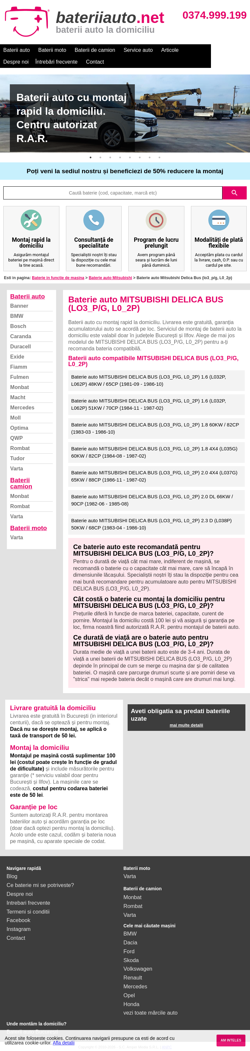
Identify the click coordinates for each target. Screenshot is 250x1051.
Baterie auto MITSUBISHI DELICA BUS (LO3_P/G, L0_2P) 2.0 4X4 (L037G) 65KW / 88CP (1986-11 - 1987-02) (154, 476)
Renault (132, 977)
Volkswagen (137, 969)
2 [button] (100, 157)
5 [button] (130, 157)
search (235, 193)
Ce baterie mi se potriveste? (40, 885)
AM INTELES (230, 1040)
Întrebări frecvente (24, 62)
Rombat (20, 448)
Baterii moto (52, 50)
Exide (17, 357)
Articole (169, 50)
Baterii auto (16, 50)
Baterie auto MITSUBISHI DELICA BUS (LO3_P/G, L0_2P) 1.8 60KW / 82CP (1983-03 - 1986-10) (155, 428)
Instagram (19, 929)
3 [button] (110, 157)
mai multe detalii (186, 725)
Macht (17, 397)
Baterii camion (21, 483)
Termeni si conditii (28, 912)
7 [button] (149, 157)
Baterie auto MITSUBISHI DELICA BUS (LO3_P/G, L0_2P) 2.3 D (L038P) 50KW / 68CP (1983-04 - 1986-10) (151, 524)
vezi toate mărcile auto (150, 1013)
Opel (129, 995)
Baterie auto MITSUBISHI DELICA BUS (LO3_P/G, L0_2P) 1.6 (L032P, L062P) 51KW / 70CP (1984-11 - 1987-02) (148, 404)
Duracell (20, 346)
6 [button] (139, 157)
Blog (12, 876)
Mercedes (22, 407)
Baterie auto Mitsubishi (110, 278)
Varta (16, 468)
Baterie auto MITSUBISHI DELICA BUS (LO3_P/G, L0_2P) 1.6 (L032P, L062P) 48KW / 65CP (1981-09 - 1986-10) (148, 380)
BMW (16, 316)
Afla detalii (63, 1042)
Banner (19, 306)
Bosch (18, 326)
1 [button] (90, 157)
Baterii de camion (94, 50)
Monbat (19, 387)
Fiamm (18, 367)
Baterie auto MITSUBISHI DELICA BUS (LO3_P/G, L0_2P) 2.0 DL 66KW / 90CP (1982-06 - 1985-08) (152, 500)
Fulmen (19, 377)
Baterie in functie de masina (58, 278)
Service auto (138, 50)
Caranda (20, 336)
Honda (131, 1004)
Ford (129, 951)
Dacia (130, 942)
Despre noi (199, 50)
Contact (63, 62)
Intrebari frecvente (28, 903)
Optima (19, 428)
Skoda (131, 960)
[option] (125, 113)
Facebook (18, 920)
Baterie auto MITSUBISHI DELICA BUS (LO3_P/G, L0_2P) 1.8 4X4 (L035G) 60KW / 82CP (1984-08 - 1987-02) (154, 452)
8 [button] (159, 157)
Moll (15, 418)
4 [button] (120, 157)
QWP (16, 438)
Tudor (17, 458)
